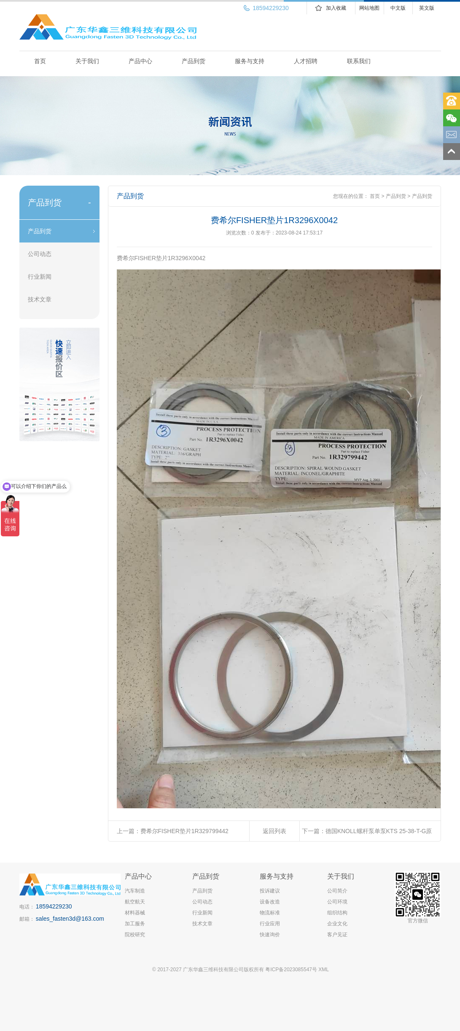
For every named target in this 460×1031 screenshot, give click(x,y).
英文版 (426, 8)
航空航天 (135, 902)
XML (323, 969)
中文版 (398, 8)
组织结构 (337, 913)
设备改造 (270, 902)
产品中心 (140, 61)
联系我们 (359, 61)
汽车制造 (135, 891)
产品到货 (193, 61)
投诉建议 (270, 891)
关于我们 (87, 61)
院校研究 (135, 935)
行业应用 (270, 924)
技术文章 (39, 299)
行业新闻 (39, 276)
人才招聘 (305, 61)
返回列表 (274, 831)
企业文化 (337, 924)
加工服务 (135, 924)
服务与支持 (249, 61)
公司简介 (337, 891)
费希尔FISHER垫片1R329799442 (184, 831)
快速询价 (270, 935)
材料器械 (135, 913)
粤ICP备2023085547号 (291, 969)
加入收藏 (336, 8)
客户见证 (337, 935)
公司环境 (337, 902)
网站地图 (369, 8)
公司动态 (39, 253)
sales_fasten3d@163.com (70, 918)
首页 (40, 61)
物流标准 (270, 913)
